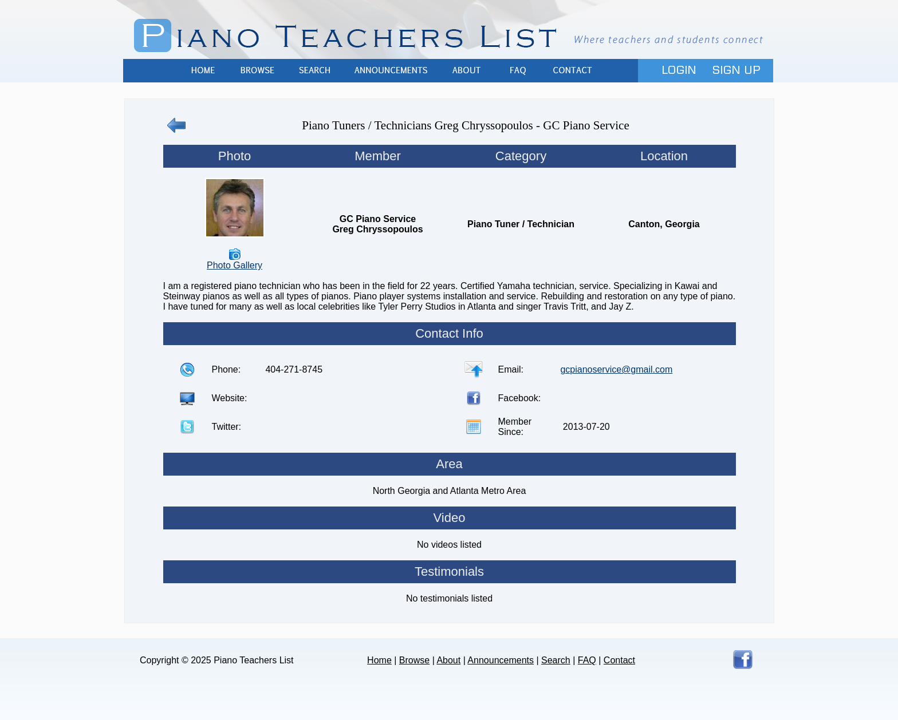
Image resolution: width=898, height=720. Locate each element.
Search (314, 70)
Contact (572, 70)
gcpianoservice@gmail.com (616, 369)
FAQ (517, 70)
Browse (257, 70)
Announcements (391, 70)
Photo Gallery (234, 265)
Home (203, 70)
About (466, 70)
